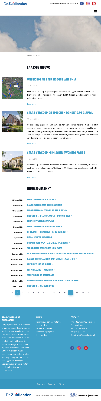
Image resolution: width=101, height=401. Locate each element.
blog (38, 55)
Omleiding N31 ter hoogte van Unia (51, 79)
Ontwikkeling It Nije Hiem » (41, 270)
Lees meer (31, 104)
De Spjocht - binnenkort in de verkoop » (47, 232)
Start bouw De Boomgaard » (41, 275)
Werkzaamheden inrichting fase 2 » (45, 226)
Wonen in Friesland (44, 328)
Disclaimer (52, 384)
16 (83, 292)
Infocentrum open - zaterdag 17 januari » (48, 243)
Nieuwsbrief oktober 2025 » (41, 286)
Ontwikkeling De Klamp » (40, 264)
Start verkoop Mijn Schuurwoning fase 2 (56, 152)
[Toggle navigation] (96, 11)
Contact (74, 3)
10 (65, 292)
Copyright (40, 384)
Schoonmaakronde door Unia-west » (45, 248)
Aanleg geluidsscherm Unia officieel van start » (52, 259)
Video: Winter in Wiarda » (40, 237)
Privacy (61, 384)
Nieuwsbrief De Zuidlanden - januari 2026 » (49, 216)
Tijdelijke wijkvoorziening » (41, 221)
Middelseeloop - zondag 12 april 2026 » (47, 210)
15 (77, 292)
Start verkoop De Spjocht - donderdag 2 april (60, 112)
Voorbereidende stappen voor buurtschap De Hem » (53, 280)
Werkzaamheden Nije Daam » (41, 199)
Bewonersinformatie (59, 3)
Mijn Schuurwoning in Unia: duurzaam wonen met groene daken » (60, 253)
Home (29, 55)
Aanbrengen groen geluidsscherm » (45, 205)
